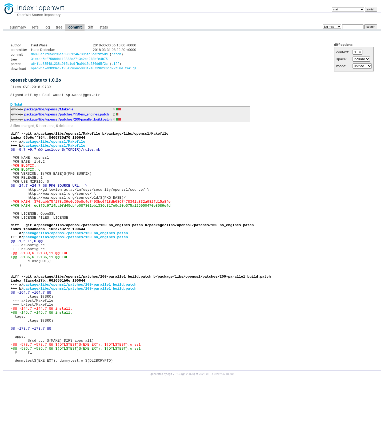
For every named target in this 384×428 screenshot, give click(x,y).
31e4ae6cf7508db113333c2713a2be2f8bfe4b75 (69, 60)
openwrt (51, 7)
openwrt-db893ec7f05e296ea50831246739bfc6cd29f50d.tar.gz (84, 70)
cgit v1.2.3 (174, 423)
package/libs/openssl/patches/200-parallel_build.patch (68, 124)
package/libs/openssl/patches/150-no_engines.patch (66, 119)
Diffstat (16, 108)
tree (59, 27)
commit (75, 27)
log (47, 27)
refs (35, 27)
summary (18, 27)
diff (90, 27)
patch (116, 55)
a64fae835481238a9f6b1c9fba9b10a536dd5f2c (69, 65)
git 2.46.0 (188, 423)
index (25, 7)
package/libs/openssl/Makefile (48, 113)
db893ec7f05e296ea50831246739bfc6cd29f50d (69, 55)
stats (103, 27)
